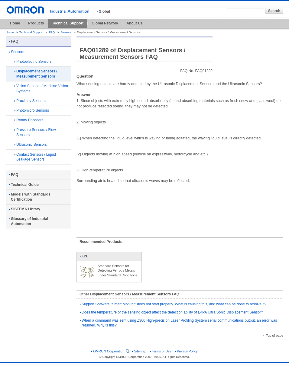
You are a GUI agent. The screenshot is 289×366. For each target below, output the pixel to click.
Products (36, 23)
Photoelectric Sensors (33, 61)
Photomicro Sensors (32, 110)
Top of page (273, 335)
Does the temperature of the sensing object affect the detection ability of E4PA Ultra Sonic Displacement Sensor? (171, 312)
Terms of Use (160, 351)
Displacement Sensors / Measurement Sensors (36, 73)
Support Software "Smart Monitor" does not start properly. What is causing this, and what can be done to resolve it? (173, 304)
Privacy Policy (186, 351)
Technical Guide (24, 185)
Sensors (66, 32)
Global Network (105, 23)
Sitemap (139, 351)
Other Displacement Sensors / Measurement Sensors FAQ (129, 294)
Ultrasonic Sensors (31, 144)
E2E (87, 257)
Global (103, 11)
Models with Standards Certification (29, 197)
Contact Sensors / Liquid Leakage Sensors (35, 157)
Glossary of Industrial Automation (28, 221)
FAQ (52, 32)
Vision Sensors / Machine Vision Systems (41, 88)
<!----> (179, 207)
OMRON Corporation (109, 351)
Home (15, 23)
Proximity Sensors (30, 101)
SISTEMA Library (24, 209)
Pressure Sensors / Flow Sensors (35, 132)
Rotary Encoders (29, 120)
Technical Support (67, 23)
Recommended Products (101, 242)
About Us (134, 23)
